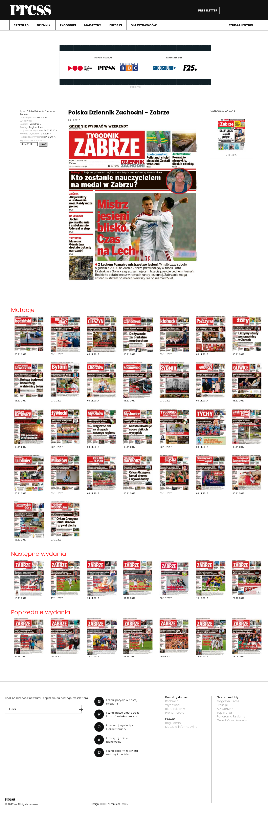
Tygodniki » (35, 124)
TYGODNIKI (68, 25)
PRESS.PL (115, 25)
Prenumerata (174, 713)
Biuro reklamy (175, 709)
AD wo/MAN (225, 709)
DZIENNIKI (44, 25)
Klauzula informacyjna (181, 727)
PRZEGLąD (21, 25)
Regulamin (173, 723)
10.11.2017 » (45, 133)
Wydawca (172, 705)
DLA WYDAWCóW (144, 25)
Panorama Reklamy (231, 716)
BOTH (103, 804)
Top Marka (224, 713)
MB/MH (126, 804)
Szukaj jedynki (240, 25)
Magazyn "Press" (228, 701)
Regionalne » (36, 127)
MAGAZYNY (92, 25)
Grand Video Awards (232, 720)
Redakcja (172, 701)
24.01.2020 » (50, 130)
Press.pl (222, 705)
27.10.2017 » (50, 136)
